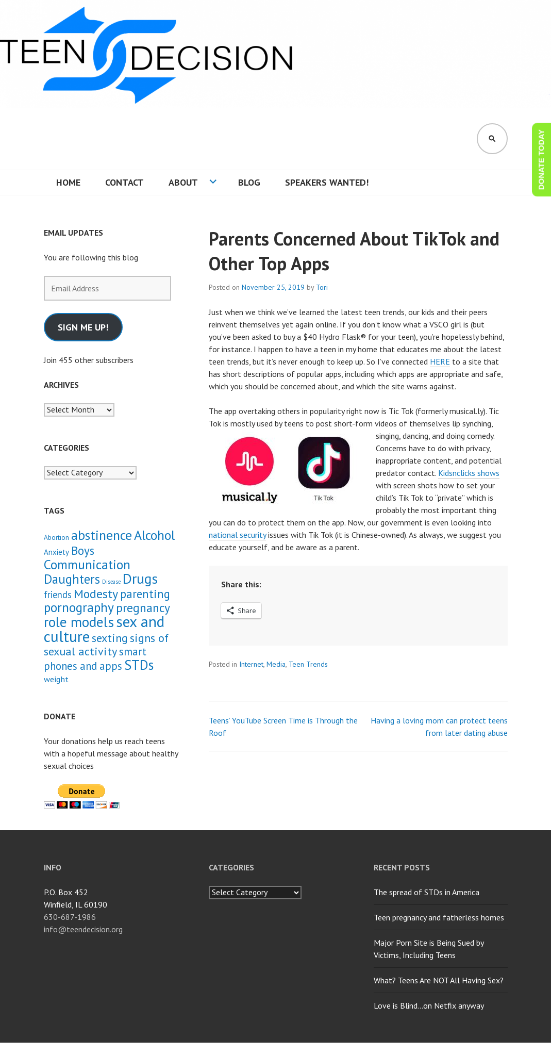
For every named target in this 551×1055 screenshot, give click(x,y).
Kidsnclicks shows (468, 473)
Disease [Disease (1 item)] (111, 581)
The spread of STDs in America (426, 892)
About (183, 182)
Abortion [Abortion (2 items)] (56, 537)
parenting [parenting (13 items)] (145, 593)
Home (68, 182)
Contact (124, 182)
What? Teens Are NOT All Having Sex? (439, 980)
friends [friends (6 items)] (58, 594)
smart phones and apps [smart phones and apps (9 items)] (95, 659)
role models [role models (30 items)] (79, 622)
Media (276, 664)
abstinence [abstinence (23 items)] (101, 534)
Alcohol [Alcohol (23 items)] (154, 534)
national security (237, 535)
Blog (249, 182)
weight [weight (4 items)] (56, 679)
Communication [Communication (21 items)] (87, 564)
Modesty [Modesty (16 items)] (96, 594)
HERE (440, 361)
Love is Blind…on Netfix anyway (429, 1005)
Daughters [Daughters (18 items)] (72, 579)
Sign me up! (83, 327)
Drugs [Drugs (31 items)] (140, 578)
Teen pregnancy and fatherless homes (439, 917)
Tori (322, 287)
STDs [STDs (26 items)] (139, 664)
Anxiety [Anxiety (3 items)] (56, 552)
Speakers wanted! (327, 182)
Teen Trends (308, 664)
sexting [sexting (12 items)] (110, 637)
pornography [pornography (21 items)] (79, 607)
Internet (251, 664)
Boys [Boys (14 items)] (82, 550)
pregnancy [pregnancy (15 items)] (143, 607)
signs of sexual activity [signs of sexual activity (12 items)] (106, 644)
